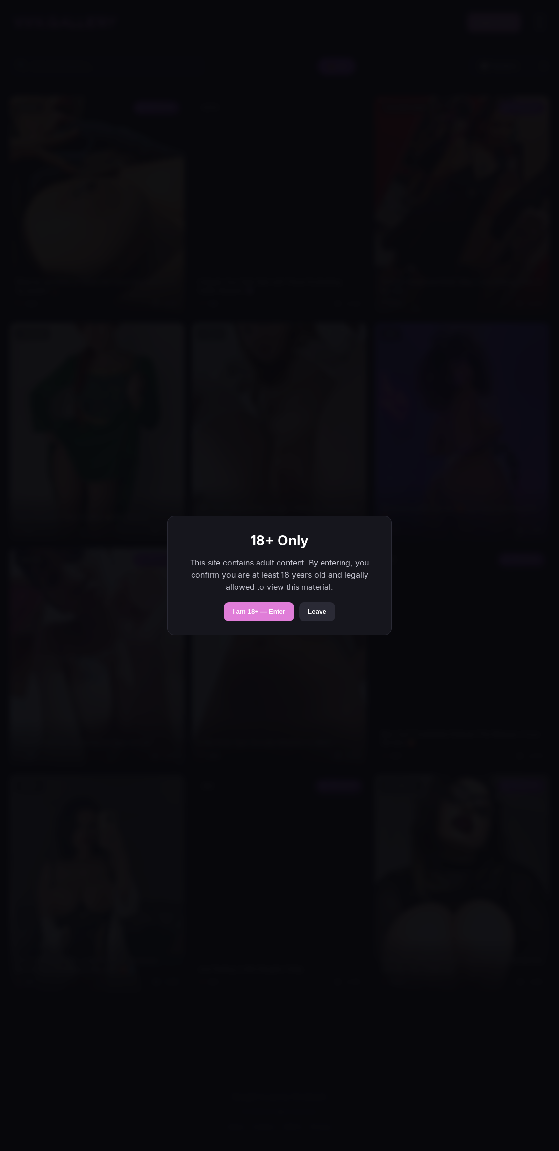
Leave (317, 611)
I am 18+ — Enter (259, 611)
